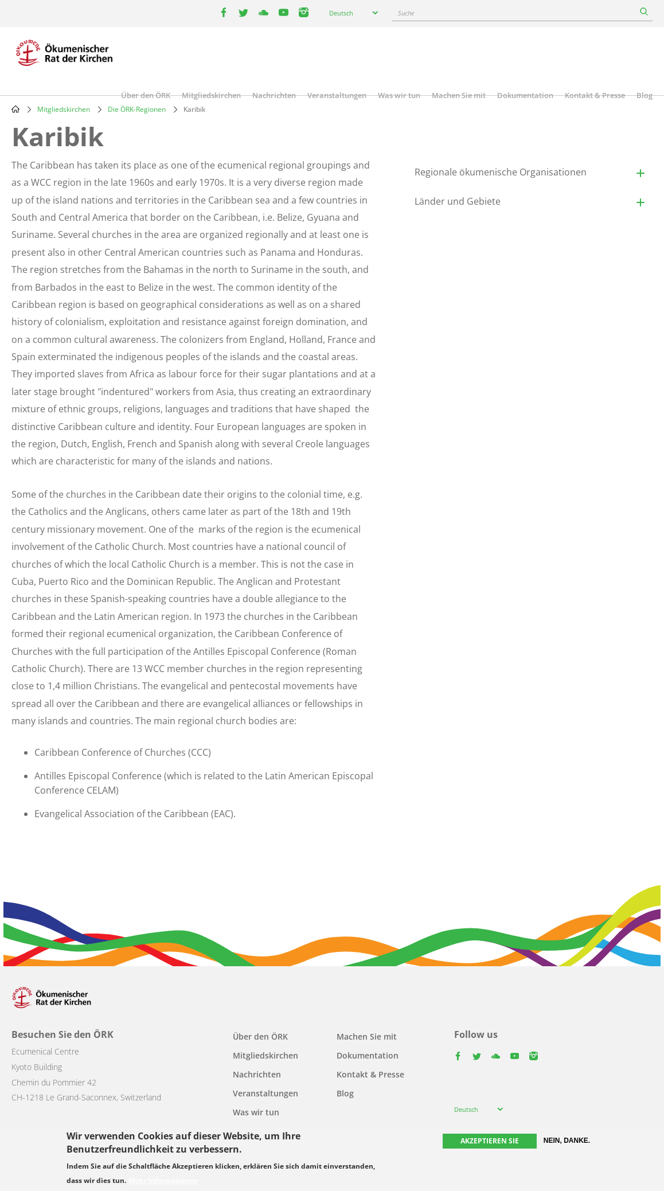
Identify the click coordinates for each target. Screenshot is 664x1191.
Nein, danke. (567, 1141)
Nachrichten (274, 95)
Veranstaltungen (336, 95)
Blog (644, 95)
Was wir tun (399, 95)
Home (15, 109)
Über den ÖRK (145, 95)
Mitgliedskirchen (211, 95)
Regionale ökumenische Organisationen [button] (501, 172)
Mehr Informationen (163, 1181)
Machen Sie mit (459, 95)
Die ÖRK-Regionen (137, 109)
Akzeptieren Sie (489, 1141)
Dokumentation (525, 95)
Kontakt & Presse (595, 95)
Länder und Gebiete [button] (458, 201)
